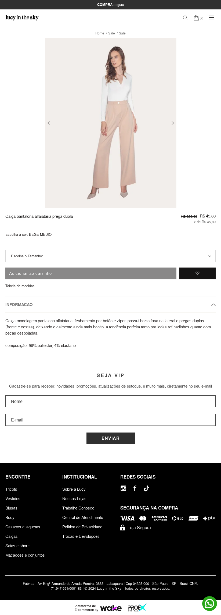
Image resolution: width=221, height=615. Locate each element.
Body (10, 517)
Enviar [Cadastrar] (111, 438)
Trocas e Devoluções (81, 536)
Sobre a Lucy (74, 489)
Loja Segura (135, 527)
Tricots (11, 489)
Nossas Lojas (74, 498)
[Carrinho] (198, 17)
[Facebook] (135, 488)
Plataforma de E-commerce (85, 608)
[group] (110, 123)
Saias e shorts (18, 546)
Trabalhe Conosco (78, 508)
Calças (11, 536)
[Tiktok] (146, 488)
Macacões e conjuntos (25, 555)
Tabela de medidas (20, 285)
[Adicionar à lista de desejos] (197, 273)
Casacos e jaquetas (22, 527)
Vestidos (12, 498)
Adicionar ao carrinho (30, 273)
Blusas (11, 508)
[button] (48, 123)
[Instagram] (123, 488)
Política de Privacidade (82, 527)
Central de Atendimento (82, 517)
